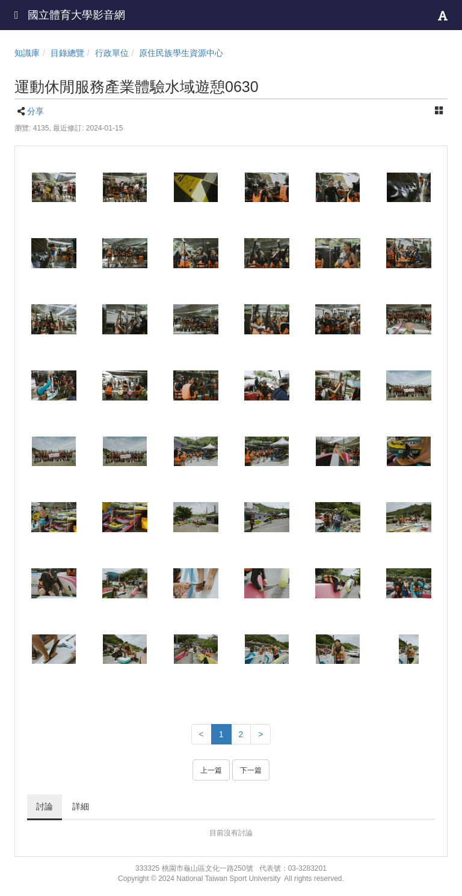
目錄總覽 (67, 53)
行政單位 (112, 53)
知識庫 (27, 53)
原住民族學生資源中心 (181, 53)
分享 (35, 111)
